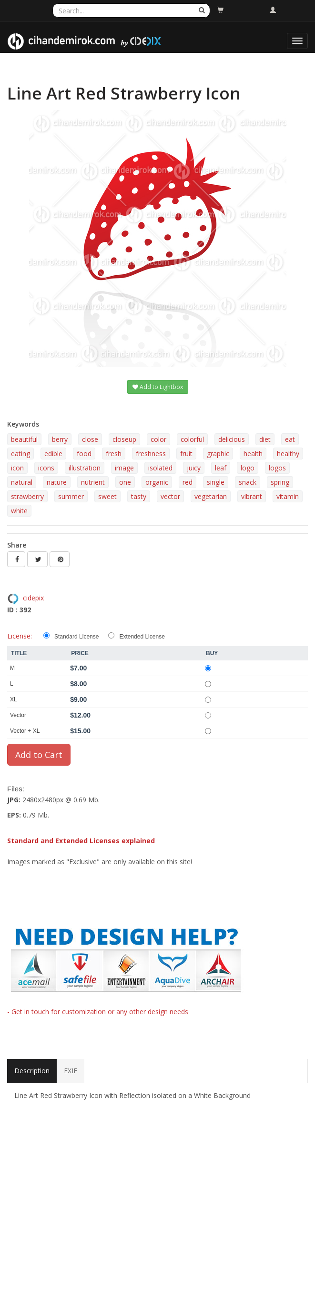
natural (21, 482)
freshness (151, 453)
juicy (194, 467)
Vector (18, 715)
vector (170, 496)
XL (13, 699)
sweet (107, 496)
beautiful (24, 439)
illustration (85, 467)
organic (156, 482)
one (125, 482)
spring (280, 482)
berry (60, 439)
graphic (218, 453)
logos (277, 467)
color (158, 439)
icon (17, 467)
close (90, 439)
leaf (220, 467)
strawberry (27, 496)
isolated (160, 467)
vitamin (287, 496)
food (84, 453)
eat (290, 439)
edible (53, 453)
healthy (288, 453)
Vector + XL (25, 731)
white (19, 510)
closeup (124, 439)
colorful (192, 439)
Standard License (76, 636)
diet (265, 439)
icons (46, 467)
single (215, 482)
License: (19, 635)
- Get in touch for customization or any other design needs (97, 1011)
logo (247, 467)
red (188, 482)
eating (20, 453)
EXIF (70, 1070)
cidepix (33, 597)
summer (71, 496)
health (253, 453)
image (124, 467)
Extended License (141, 636)
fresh (114, 453)
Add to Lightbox (157, 387)
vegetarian (210, 496)
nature (57, 482)
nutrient (93, 482)
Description (32, 1070)
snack (247, 482)
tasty (138, 496)
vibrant (251, 496)
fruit (186, 453)
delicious (231, 439)
